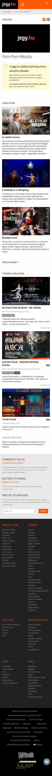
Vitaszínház (32, 605)
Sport (5, 661)
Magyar (38, 744)
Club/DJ (5, 560)
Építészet (32, 644)
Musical (31, 535)
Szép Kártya (42, 724)
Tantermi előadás (35, 599)
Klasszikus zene (8, 530)
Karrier (36, 740)
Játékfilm (31, 688)
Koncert (5, 630)
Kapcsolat (26, 724)
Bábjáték (31, 546)
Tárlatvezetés (33, 633)
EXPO (30, 647)
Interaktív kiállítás (35, 638)
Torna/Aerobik (7, 669)
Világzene (6, 544)
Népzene (5, 535)
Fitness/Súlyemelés (10, 683)
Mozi (30, 661)
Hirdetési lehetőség (39, 728)
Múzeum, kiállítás (38, 620)
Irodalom (31, 585)
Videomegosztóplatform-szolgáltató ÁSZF (24, 715)
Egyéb (30, 530)
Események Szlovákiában (20, 740)
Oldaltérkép (38, 732)
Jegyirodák (6, 728)
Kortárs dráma (34, 557)
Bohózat (31, 574)
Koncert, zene (10, 525)
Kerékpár (5, 675)
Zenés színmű (34, 552)
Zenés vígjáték (34, 596)
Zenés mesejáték (35, 588)
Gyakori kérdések (36, 719)
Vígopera (31, 610)
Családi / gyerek (8, 532)
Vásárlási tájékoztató (10, 724)
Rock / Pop (6, 538)
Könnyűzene (7, 549)
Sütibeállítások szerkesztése (18, 744)
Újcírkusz (31, 594)
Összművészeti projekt (11, 625)
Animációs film (34, 672)
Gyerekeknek (33, 641)
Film (4, 636)
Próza (30, 566)
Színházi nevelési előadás (38, 591)
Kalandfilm (32, 691)
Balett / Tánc (33, 541)
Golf (3, 672)
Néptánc (31, 602)
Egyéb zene (7, 546)
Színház (32, 525)
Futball (4, 677)
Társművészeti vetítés (37, 677)
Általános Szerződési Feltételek (24, 711)
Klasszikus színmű (35, 563)
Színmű (31, 569)
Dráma (31, 549)
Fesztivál (7, 620)
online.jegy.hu (10, 482)
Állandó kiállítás (34, 630)
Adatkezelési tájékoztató (16, 719)
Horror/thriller (33, 680)
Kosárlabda (6, 666)
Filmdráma (32, 666)
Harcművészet (8, 680)
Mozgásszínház (34, 580)
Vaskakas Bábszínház (11, 423)
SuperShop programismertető (18, 732)
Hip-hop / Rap (7, 555)
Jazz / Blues (7, 552)
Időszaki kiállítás (34, 625)
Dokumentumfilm (35, 686)
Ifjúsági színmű (34, 571)
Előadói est (32, 560)
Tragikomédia (33, 607)
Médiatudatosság (21, 728)
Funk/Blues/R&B (8, 563)
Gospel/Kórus (7, 557)
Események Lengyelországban (24, 736)
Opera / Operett (8, 541)
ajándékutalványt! (13, 463)
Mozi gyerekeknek (35, 697)
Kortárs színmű (34, 555)
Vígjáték (31, 532)
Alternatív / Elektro (9, 566)
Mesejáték (32, 538)
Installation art (33, 650)
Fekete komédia (34, 582)
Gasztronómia (7, 627)
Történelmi (32, 627)
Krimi (30, 577)
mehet (43, 511)
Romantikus (33, 683)
